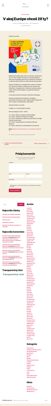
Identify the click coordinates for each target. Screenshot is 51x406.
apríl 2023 (29, 274)
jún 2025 (29, 229)
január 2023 (30, 279)
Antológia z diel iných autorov (34, 352)
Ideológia (29, 357)
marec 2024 (30, 255)
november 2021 (31, 303)
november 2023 (31, 262)
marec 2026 (30, 214)
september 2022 (31, 286)
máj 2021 (29, 314)
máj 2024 (29, 252)
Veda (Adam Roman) (32, 378)
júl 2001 (29, 339)
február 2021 (30, 319)
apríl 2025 (29, 233)
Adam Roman (30, 350)
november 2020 (31, 324)
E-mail (27, 176)
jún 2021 (29, 312)
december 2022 (31, 281)
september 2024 (31, 245)
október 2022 (30, 284)
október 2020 (30, 326)
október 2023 (30, 264)
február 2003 (30, 334)
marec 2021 (30, 317)
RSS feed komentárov (32, 392)
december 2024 (31, 239)
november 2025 (31, 221)
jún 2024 (29, 250)
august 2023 (30, 267)
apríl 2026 (29, 212)
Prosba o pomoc (6, 222)
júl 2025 (29, 227)
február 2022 (30, 298)
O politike (29, 364)
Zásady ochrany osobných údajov (22, 402)
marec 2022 (30, 296)
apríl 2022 (29, 295)
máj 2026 (29, 210)
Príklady (29, 369)
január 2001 (30, 341)
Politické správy (31, 367)
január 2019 (30, 327)
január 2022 (30, 300)
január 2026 (30, 217)
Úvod (28, 374)
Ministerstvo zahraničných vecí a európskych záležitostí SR (22, 136)
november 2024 (31, 241)
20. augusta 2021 (35, 25)
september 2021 (31, 307)
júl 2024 (29, 248)
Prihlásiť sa (29, 388)
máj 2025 (29, 231)
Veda (28, 376)
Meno (10, 176)
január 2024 (30, 258)
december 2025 (31, 219)
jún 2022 (29, 291)
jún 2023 (29, 270)
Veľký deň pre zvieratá (8, 224)
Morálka (29, 360)
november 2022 (31, 283)
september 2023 (31, 265)
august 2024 (30, 246)
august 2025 (30, 226)
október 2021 (30, 305)
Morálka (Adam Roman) (32, 362)
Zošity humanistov (31, 379)
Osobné (28, 366)
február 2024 (30, 257)
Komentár (11, 165)
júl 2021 (29, 310)
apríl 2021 (29, 315)
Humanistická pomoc (32, 354)
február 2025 (30, 236)
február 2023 (30, 277)
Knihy (28, 359)
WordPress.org (30, 394)
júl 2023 (29, 269)
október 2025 (30, 222)
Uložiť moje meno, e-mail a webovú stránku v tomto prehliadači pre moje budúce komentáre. (25, 188)
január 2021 (30, 320)
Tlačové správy (25, 16)
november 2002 (31, 336)
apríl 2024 (29, 253)
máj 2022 (29, 293)
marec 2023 (30, 276)
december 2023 (31, 260)
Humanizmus (30, 355)
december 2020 (31, 322)
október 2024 (30, 243)
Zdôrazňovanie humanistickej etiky (11, 219)
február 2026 (30, 215)
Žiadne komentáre (26, 27)
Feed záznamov (31, 390)
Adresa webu (11, 182)
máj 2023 (29, 272)
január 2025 (30, 238)
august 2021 (30, 308)
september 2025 (31, 224)
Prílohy (28, 371)
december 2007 (31, 331)
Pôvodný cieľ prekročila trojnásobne (11, 216)
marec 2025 (30, 234)
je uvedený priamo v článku (22, 25)
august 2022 (30, 288)
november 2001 (31, 338)
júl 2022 (29, 289)
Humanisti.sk (9, 402)
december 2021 (31, 301)
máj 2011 (29, 329)
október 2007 (30, 332)
